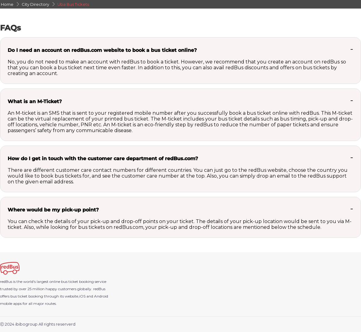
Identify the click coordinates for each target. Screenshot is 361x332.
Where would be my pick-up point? (53, 210)
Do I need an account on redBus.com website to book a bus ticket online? (102, 50)
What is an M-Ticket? (35, 101)
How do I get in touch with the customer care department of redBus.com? (103, 158)
